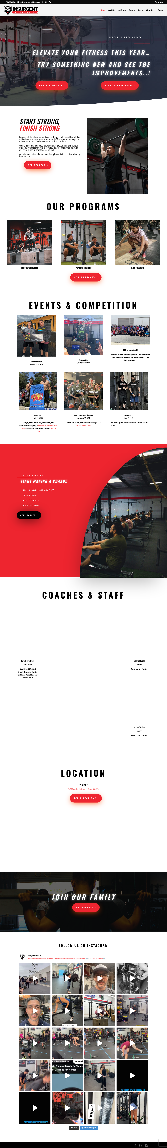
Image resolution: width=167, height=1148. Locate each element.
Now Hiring (111, 10)
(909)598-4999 (10, 2)
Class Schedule (50, 85)
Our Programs (85, 277)
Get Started (122, 10)
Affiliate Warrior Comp (83, 425)
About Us (149, 10)
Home (103, 10)
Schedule (132, 10)
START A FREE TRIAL (119, 85)
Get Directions (84, 798)
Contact (160, 10)
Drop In (140, 10)
